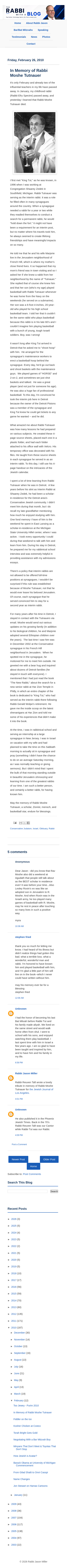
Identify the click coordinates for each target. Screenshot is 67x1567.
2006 (14, 1524)
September (20, 1353)
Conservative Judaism (21, 828)
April (16, 1387)
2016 (14, 1287)
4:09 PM (19, 1135)
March (17, 1393)
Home (17, 23)
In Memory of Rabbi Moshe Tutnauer (29, 73)
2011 (14, 1321)
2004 (14, 1538)
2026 (14, 1219)
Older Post (49, 1159)
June (17, 1373)
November (19, 1339)
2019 (14, 1266)
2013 (14, 1307)
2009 (14, 1504)
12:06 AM (19, 998)
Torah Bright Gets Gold (25, 1432)
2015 (14, 1293)
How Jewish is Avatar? (25, 1456)
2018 (14, 1273)
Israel (35, 828)
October (18, 1346)
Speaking (43, 30)
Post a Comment (19, 1144)
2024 (14, 1232)
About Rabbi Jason (37, 23)
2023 (14, 1239)
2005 (14, 1531)
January (18, 1495)
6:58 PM (19, 1062)
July (16, 1366)
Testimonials (19, 37)
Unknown (21, 1008)
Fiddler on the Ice (22, 1419)
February (19, 1400)
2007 (14, 1517)
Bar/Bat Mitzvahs (23, 30)
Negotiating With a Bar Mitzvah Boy (32, 1439)
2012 (14, 1314)
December (19, 1332)
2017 (14, 1280)
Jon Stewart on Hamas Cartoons (30, 1486)
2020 (14, 1259)
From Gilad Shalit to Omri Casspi (30, 1472)
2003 (14, 1544)
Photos (46, 37)
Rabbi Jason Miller (26, 1073)
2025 (14, 1225)
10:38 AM (19, 926)
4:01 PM (19, 1099)
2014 (14, 1300)
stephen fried (23, 937)
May (16, 1380)
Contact (31, 43)
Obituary (43, 828)
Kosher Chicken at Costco (27, 1426)
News (34, 37)
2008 (14, 1510)
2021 (14, 1253)
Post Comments (32, 1174)
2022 (14, 1246)
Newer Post (18, 1159)
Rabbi (52, 828)
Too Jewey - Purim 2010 (26, 1405)
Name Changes (21, 1479)
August (18, 1359)
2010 (14, 1327)
